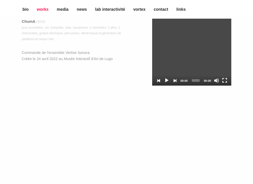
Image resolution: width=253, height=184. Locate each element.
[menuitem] (6, 8)
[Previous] (158, 80)
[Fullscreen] (224, 80)
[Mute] (216, 80)
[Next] (174, 80)
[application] (191, 52)
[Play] (166, 80)
